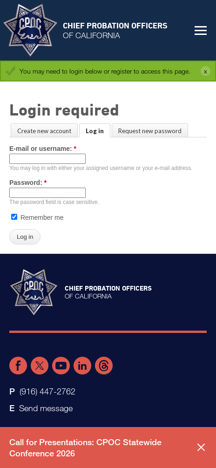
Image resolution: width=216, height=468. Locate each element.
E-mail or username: (42, 148)
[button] (201, 30)
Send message (46, 408)
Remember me (37, 217)
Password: (28, 182)
